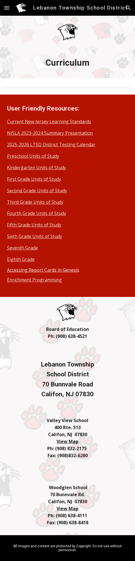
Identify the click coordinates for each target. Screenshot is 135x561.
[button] (7, 7)
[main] (67, 63)
